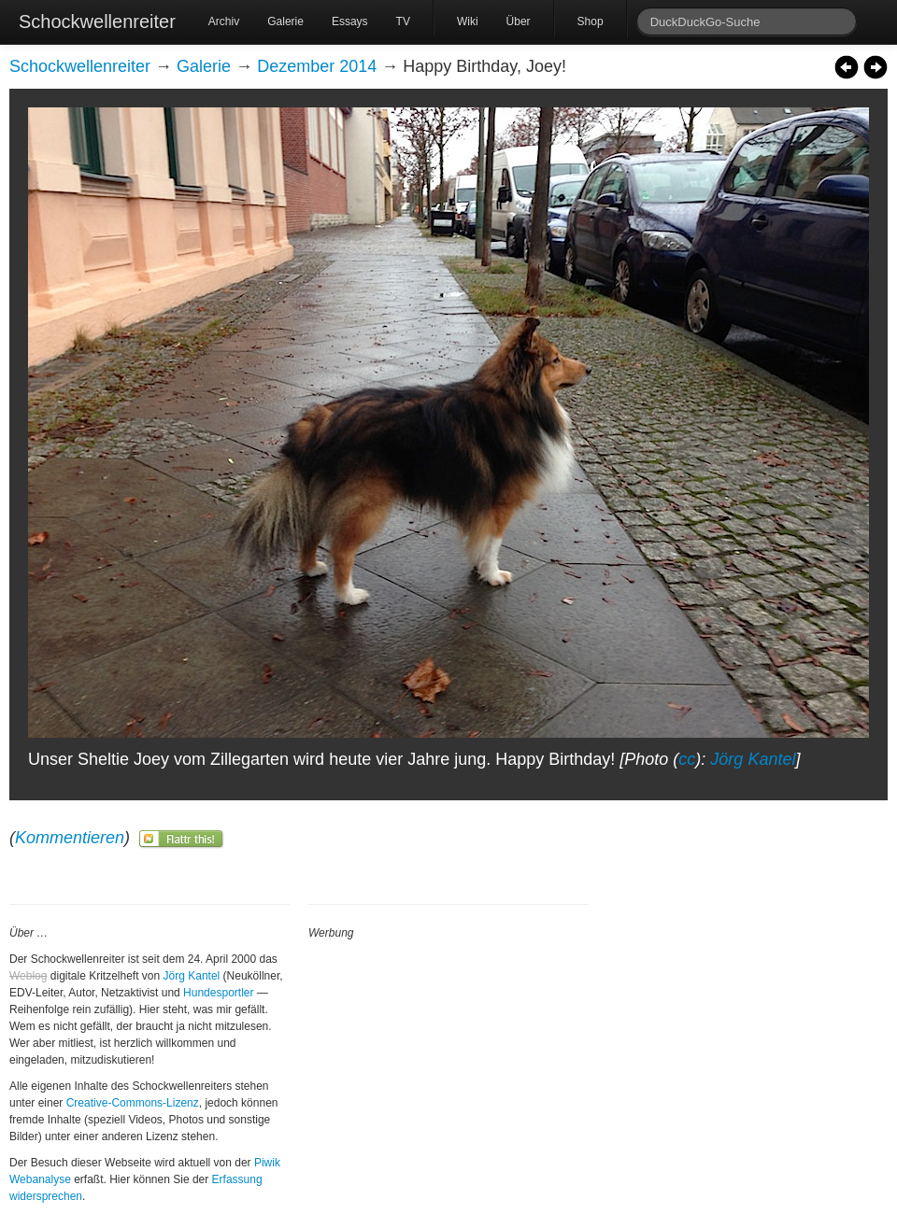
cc (686, 759)
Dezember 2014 (317, 66)
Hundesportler (218, 992)
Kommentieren (69, 837)
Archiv (223, 21)
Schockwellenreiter (97, 21)
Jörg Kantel (752, 759)
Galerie (285, 21)
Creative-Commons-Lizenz (132, 1102)
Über (518, 21)
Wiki (467, 21)
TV (403, 21)
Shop (590, 21)
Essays (350, 21)
